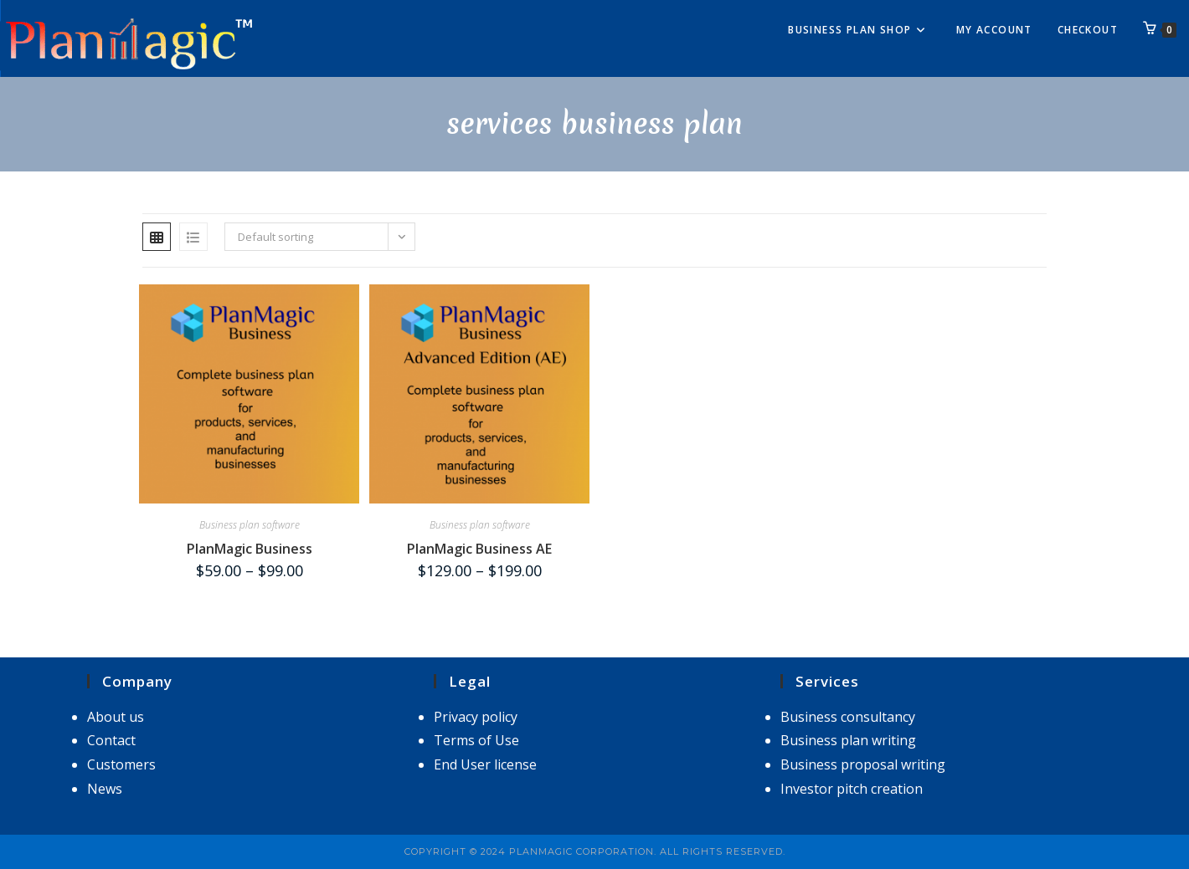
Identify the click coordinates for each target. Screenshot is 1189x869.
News (104, 789)
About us (115, 717)
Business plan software (249, 525)
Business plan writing (848, 740)
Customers (121, 764)
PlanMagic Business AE (479, 548)
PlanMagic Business (249, 548)
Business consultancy (847, 717)
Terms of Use (476, 740)
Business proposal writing (862, 764)
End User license (485, 764)
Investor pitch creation (851, 789)
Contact (111, 740)
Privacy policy (475, 717)
